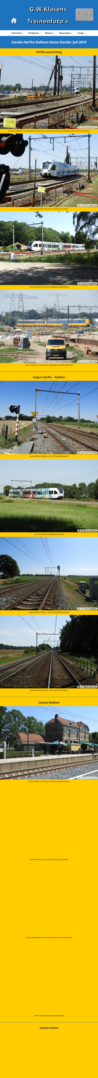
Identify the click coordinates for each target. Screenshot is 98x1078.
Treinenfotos (18, 33)
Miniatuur (51, 33)
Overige (82, 33)
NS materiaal (35, 33)
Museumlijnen (67, 33)
